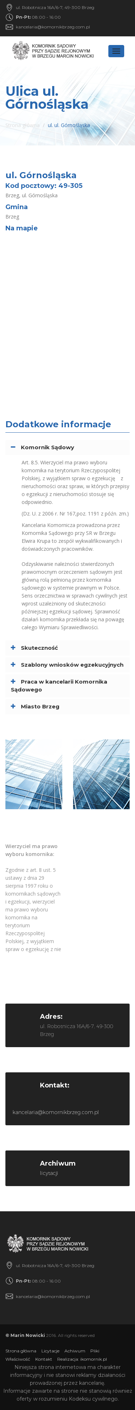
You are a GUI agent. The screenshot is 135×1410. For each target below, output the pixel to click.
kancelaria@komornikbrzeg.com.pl (53, 27)
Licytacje (50, 1350)
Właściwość (17, 1359)
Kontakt (43, 1359)
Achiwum (74, 1350)
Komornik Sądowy (47, 447)
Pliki (94, 1350)
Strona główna (22, 125)
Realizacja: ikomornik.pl (82, 1359)
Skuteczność (39, 647)
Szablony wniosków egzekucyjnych (72, 664)
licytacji (49, 1173)
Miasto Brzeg (40, 706)
